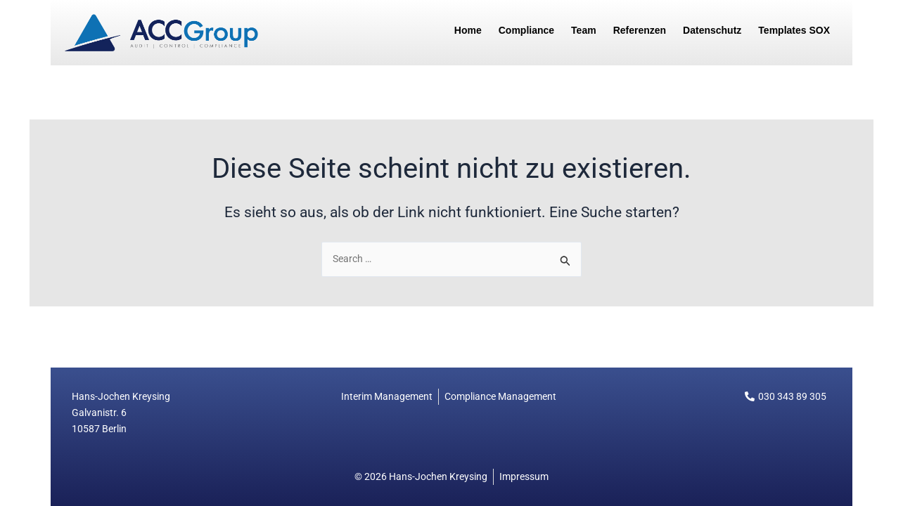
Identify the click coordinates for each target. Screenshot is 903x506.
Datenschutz (712, 30)
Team (583, 30)
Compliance (526, 30)
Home (468, 30)
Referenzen (639, 30)
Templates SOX (794, 30)
